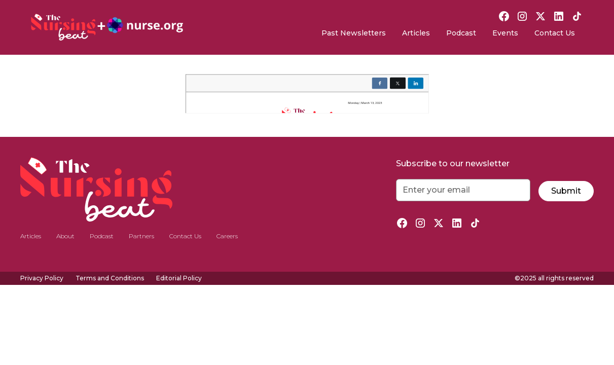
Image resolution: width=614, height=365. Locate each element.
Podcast (461, 33)
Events (505, 33)
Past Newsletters (353, 33)
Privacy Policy (41, 278)
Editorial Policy (179, 278)
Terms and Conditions (110, 278)
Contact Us (554, 33)
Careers (227, 236)
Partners (141, 236)
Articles (416, 33)
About (65, 236)
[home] (107, 27)
